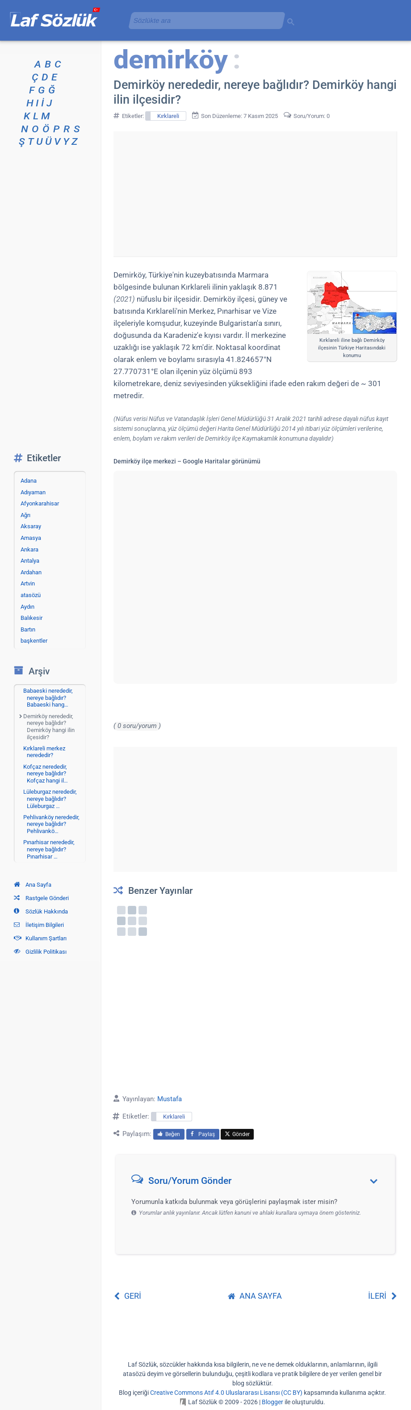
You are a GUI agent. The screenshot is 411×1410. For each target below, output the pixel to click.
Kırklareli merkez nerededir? (44, 752)
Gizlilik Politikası (40, 951)
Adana (29, 480)
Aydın (27, 606)
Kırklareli (168, 116)
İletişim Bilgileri (39, 925)
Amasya (31, 538)
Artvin (28, 583)
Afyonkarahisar (40, 503)
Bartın (28, 629)
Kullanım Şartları (40, 938)
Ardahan (31, 572)
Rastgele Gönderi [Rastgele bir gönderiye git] (41, 898)
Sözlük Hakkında (41, 911)
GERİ (127, 1296)
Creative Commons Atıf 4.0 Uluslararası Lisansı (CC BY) (226, 1392)
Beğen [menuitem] (169, 1134)
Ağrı (25, 515)
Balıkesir (31, 618)
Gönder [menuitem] (237, 1134)
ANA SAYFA (255, 1296)
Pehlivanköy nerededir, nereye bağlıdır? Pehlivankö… (51, 824)
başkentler (34, 640)
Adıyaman (33, 492)
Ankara (29, 549)
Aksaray (31, 526)
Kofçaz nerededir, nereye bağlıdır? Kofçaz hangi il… (45, 773)
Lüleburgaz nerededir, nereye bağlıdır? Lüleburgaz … (50, 798)
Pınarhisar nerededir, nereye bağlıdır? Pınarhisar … (49, 849)
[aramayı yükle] (203, 20)
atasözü (31, 595)
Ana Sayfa (32, 884)
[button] (258, 1182)
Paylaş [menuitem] (203, 1134)
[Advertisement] (255, 194)
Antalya (30, 560)
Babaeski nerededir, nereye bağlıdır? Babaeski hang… (48, 697)
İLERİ (382, 1296)
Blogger (272, 1402)
